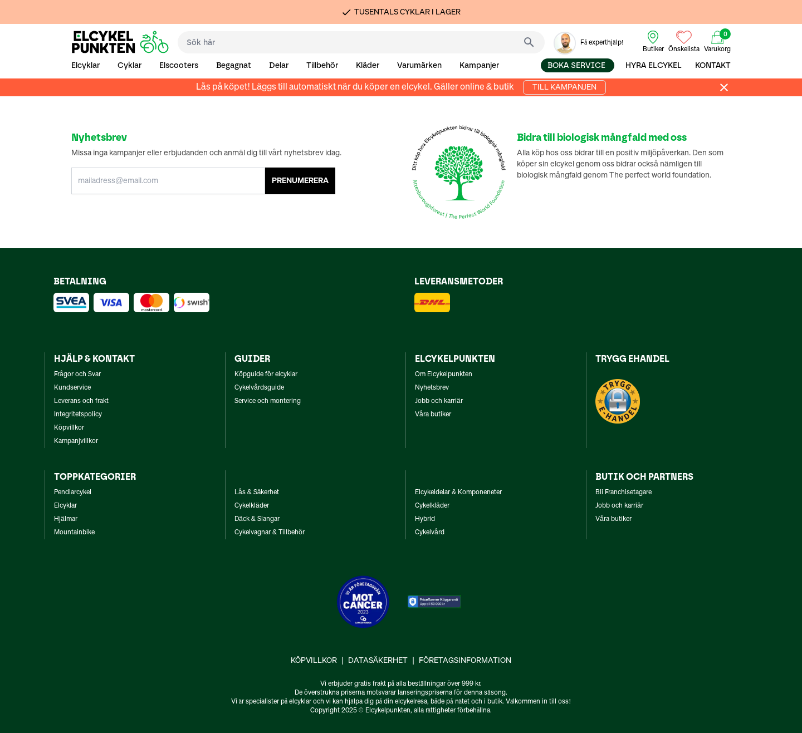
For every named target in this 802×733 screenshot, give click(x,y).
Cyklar (129, 65)
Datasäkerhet (378, 661)
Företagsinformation (465, 661)
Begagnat (233, 65)
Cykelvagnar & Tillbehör (269, 532)
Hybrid (425, 519)
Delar (278, 65)
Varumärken (419, 65)
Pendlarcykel (72, 492)
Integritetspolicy (78, 414)
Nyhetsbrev (432, 388)
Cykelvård (429, 532)
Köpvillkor (69, 428)
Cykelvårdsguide (259, 388)
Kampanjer (479, 65)
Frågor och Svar (77, 374)
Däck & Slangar (257, 519)
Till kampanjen (564, 87)
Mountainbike (74, 532)
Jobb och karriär (439, 401)
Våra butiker (433, 414)
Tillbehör (322, 65)
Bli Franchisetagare (623, 492)
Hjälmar (65, 519)
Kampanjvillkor (76, 441)
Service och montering (267, 401)
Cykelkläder (251, 506)
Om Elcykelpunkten (443, 374)
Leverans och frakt (81, 401)
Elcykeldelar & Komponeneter (458, 492)
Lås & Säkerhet (256, 492)
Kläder (367, 65)
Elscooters (178, 65)
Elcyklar (85, 65)
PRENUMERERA (300, 181)
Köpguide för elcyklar (265, 374)
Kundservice (72, 388)
